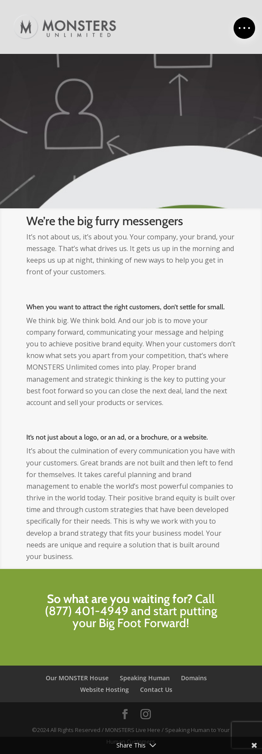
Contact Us (156, 689)
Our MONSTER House (77, 678)
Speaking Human (145, 678)
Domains (194, 678)
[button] (244, 28)
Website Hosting (104, 689)
